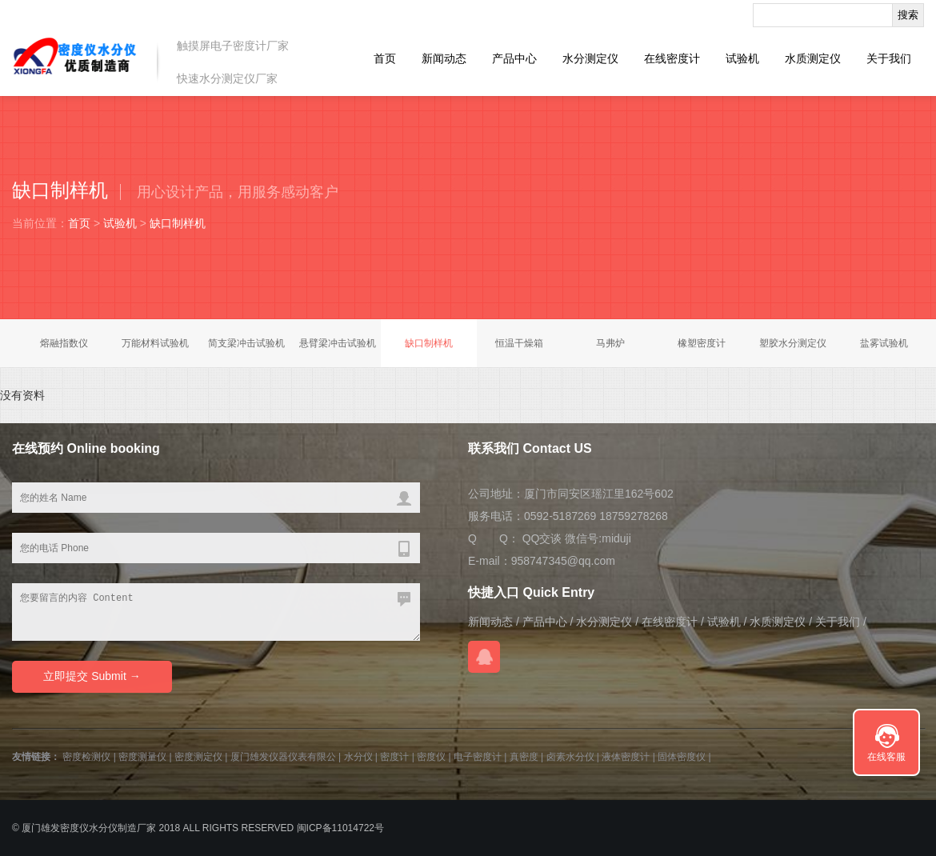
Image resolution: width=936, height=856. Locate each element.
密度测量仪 (142, 756)
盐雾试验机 (884, 343)
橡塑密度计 (702, 343)
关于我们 (888, 58)
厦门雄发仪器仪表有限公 (283, 756)
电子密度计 (478, 756)
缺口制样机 (178, 223)
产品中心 (514, 58)
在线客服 (886, 756)
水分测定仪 (590, 58)
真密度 (524, 756)
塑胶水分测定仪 (792, 343)
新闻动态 (444, 58)
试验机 (742, 58)
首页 (385, 58)
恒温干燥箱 (519, 343)
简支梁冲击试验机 (246, 343)
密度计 (394, 756)
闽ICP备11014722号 (340, 828)
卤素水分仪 (570, 756)
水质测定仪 (813, 58)
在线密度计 (672, 58)
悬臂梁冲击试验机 (337, 343)
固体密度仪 (682, 756)
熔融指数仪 (64, 343)
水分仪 (358, 756)
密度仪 (431, 756)
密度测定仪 (198, 756)
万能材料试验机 (155, 343)
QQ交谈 (542, 538)
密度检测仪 (86, 756)
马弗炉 (610, 343)
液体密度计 (626, 756)
